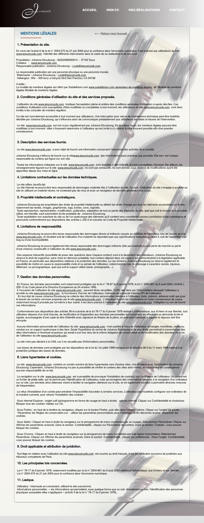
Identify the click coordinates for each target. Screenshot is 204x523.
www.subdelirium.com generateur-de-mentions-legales (121, 87)
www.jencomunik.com (29, 53)
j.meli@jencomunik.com (86, 65)
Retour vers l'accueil (114, 33)
